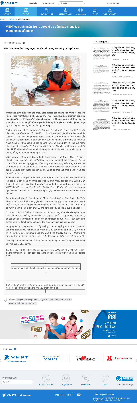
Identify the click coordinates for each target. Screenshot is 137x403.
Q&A (105, 385)
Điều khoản (85, 385)
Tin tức (12, 19)
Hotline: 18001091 (46, 385)
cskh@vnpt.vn (66, 385)
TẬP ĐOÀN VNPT (113, 3)
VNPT (2, 19)
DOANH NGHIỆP (48, 3)
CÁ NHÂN (33, 3)
